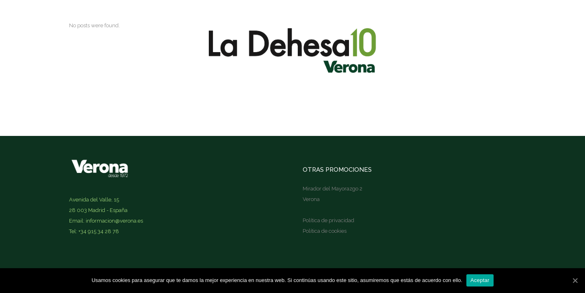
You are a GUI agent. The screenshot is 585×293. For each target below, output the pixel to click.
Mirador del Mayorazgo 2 (332, 189)
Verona (311, 199)
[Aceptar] (575, 280)
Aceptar (480, 280)
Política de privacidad (328, 220)
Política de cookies (325, 231)
